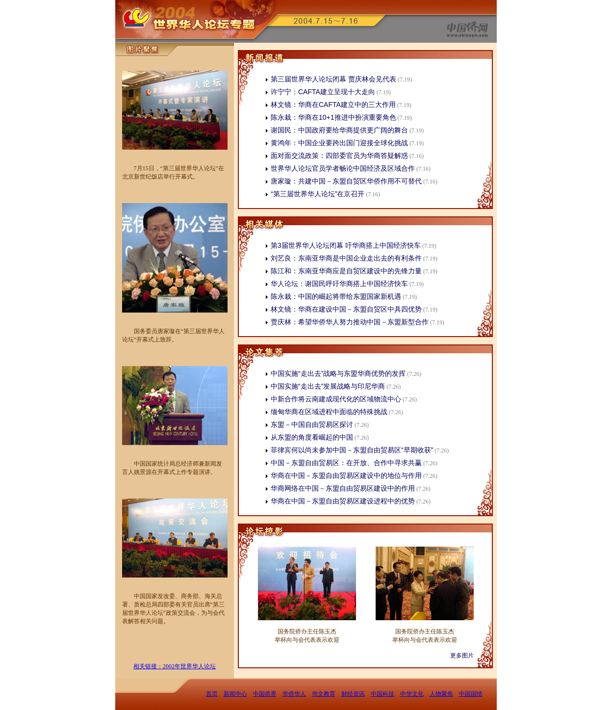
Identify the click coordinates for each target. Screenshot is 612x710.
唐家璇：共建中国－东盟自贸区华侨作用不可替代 (346, 181)
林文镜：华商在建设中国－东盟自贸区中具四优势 (346, 309)
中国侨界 (265, 693)
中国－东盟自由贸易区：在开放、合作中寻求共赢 (346, 463)
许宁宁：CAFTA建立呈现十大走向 (323, 92)
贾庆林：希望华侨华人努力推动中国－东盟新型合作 (350, 322)
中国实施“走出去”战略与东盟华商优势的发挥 (338, 373)
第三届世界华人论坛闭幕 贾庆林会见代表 (333, 79)
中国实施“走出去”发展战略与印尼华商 (328, 386)
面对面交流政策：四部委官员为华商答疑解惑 (339, 155)
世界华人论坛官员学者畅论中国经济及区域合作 (343, 168)
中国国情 (471, 693)
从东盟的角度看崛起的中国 (312, 437)
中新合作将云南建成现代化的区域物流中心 (336, 399)
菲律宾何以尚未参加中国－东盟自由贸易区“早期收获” (352, 450)
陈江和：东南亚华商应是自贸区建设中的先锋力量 (346, 271)
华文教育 (323, 693)
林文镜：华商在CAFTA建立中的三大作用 (333, 104)
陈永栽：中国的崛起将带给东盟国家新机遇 (336, 296)
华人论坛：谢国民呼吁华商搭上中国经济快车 (339, 284)
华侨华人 (294, 693)
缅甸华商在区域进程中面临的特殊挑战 (329, 412)
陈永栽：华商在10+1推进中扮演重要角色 (333, 117)
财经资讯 (353, 693)
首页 (212, 693)
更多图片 (462, 655)
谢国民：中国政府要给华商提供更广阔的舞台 (339, 130)
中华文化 (412, 693)
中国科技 (382, 693)
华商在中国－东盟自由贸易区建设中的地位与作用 (346, 475)
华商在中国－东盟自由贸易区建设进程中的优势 (343, 501)
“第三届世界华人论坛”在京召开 (317, 194)
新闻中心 (235, 693)
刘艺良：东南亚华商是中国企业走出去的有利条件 (346, 258)
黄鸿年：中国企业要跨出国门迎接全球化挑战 (339, 143)
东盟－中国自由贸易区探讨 (312, 424)
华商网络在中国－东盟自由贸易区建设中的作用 (343, 488)
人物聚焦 (441, 693)
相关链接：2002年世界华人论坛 (174, 666)
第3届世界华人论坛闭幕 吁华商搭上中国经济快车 (346, 245)
